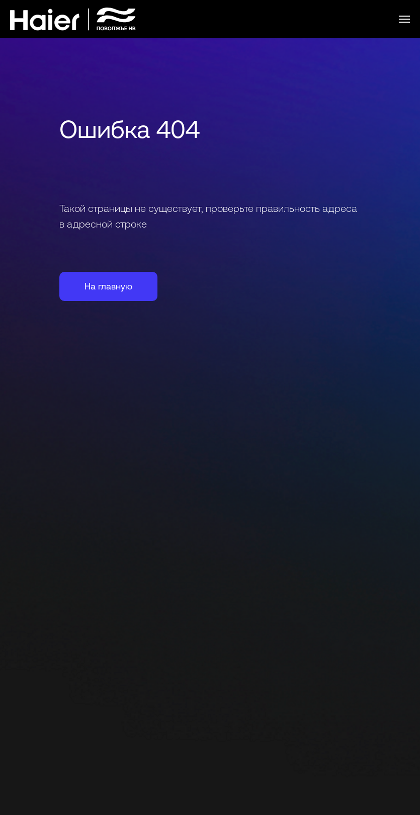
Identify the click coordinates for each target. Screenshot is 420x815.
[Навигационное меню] (404, 19)
